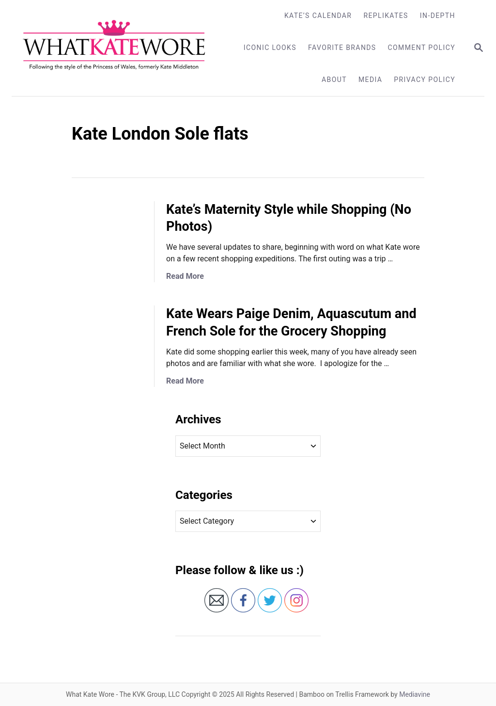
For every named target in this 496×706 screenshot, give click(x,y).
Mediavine (414, 694)
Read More (185, 276)
